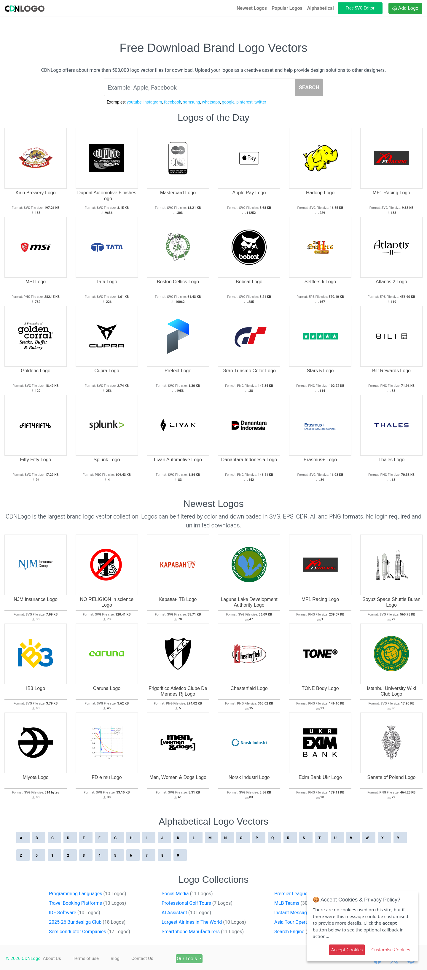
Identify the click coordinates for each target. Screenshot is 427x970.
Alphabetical (320, 8)
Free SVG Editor (360, 8)
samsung (191, 102)
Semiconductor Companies (89, 931)
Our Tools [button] (200, 958)
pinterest (244, 102)
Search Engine (300, 931)
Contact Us (150, 958)
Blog (120, 958)
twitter (260, 102)
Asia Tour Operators (305, 922)
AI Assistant (186, 912)
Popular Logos (287, 8)
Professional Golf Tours (197, 903)
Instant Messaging (304, 912)
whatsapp (211, 102)
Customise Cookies (390, 949)
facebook (172, 102)
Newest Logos (252, 8)
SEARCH (309, 87)
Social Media (187, 893)
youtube (134, 102)
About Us (52, 958)
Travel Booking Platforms (87, 903)
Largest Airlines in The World (204, 922)
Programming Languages (87, 893)
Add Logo (405, 8)
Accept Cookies (347, 949)
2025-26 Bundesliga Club (87, 922)
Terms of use (88, 958)
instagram (153, 102)
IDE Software (74, 912)
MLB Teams (299, 903)
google (228, 102)
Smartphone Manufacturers (203, 931)
